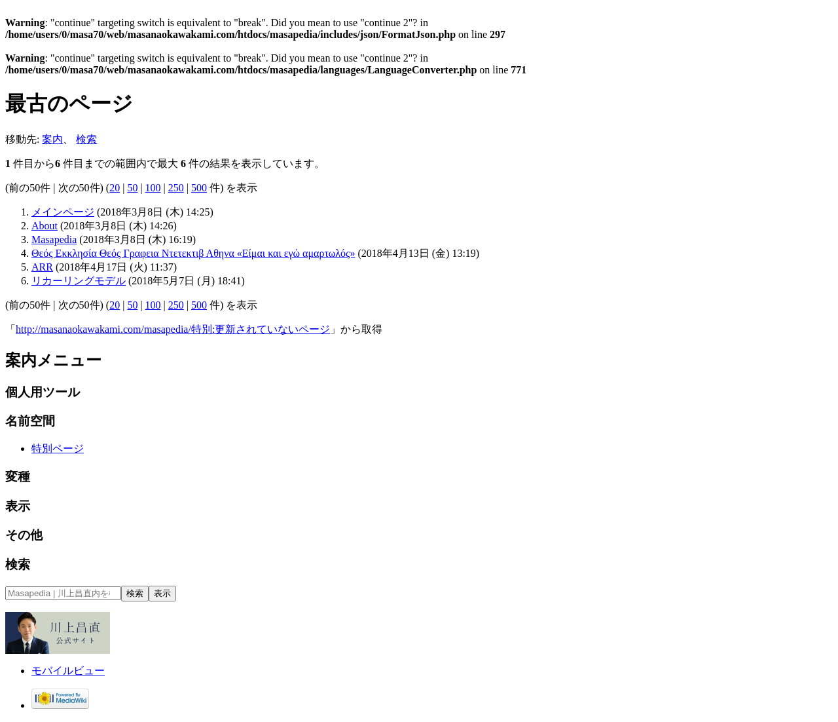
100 (153, 187)
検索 (86, 139)
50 (132, 187)
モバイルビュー (68, 670)
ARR (42, 267)
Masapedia (54, 239)
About (44, 225)
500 (199, 187)
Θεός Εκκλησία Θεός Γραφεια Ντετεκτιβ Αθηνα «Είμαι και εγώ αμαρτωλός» (193, 253)
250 (176, 187)
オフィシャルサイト (57, 633)
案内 (52, 139)
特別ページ (57, 448)
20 (114, 187)
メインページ (62, 212)
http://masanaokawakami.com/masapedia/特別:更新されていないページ (173, 329)
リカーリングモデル (78, 280)
